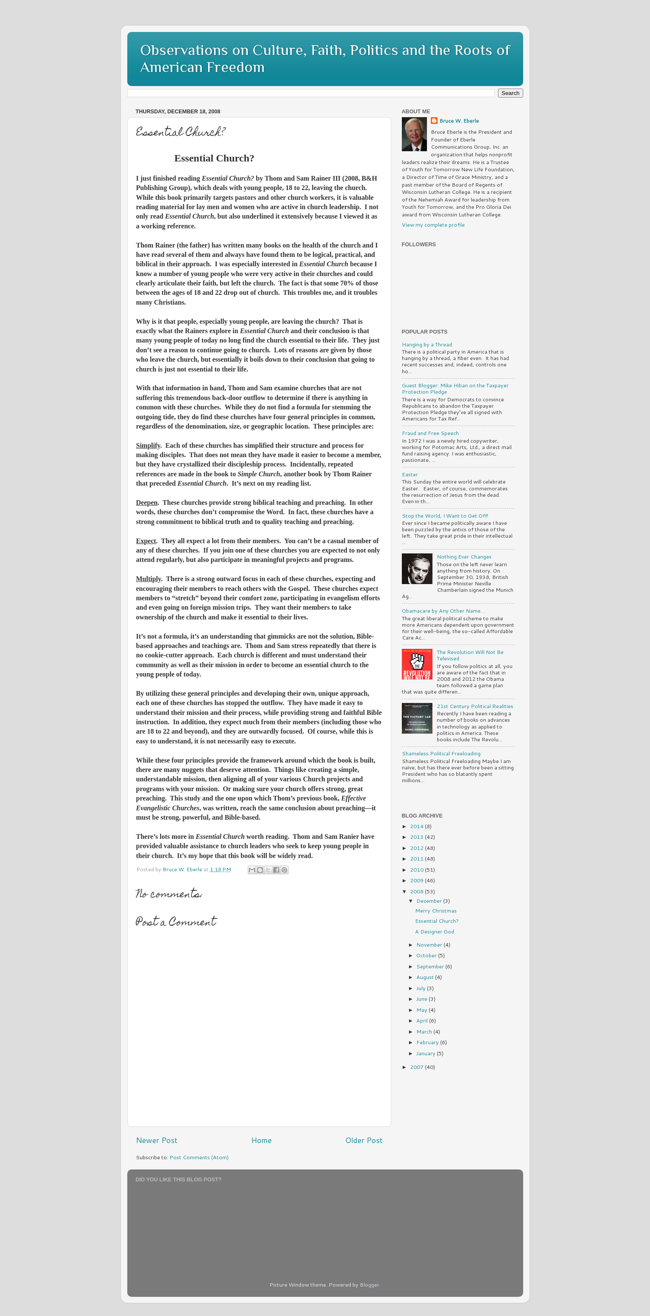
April (422, 1020)
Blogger (369, 1284)
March (424, 1031)
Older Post (364, 1140)
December (429, 900)
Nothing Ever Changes (464, 556)
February (428, 1042)
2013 (417, 837)
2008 (417, 891)
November (430, 944)
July (421, 988)
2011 (417, 858)
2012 (417, 848)
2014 (417, 826)
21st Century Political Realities (475, 706)
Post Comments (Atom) (199, 1157)
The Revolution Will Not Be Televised (470, 655)
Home (261, 1140)
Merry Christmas (436, 910)
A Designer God (434, 931)
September (430, 966)
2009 (417, 880)
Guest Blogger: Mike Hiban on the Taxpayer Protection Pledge (455, 388)
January (426, 1053)
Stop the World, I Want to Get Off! (445, 515)
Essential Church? (437, 920)
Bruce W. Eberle (459, 120)
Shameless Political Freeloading (441, 753)
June (422, 998)
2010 (417, 869)
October (427, 955)
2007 (417, 1067)
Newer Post (157, 1140)
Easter (410, 474)
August (425, 977)
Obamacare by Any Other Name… (443, 610)
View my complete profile (433, 224)
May (422, 1010)
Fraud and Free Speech (430, 433)
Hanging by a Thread (427, 344)
